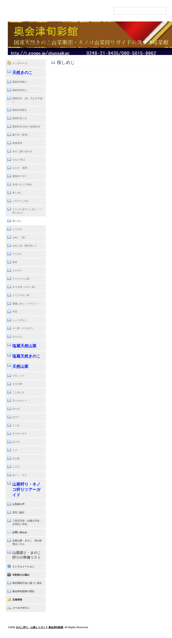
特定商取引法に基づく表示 (27, 583)
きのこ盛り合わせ (22, 151)
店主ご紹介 (18, 512)
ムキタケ (17, 270)
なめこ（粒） (19, 237)
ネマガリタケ (19, 433)
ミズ (14, 450)
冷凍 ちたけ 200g (21, 184)
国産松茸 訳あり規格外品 (26, 126)
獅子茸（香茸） (20, 134)
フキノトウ (18, 375)
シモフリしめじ (20, 201)
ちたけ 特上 (18, 159)
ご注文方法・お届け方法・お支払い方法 (27, 522)
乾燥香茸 (17, 143)
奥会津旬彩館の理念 (23, 591)
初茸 (14, 262)
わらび (16, 408)
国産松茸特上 (19, 90)
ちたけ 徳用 (19, 167)
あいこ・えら (19, 475)
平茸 (14, 311)
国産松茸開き (19, 110)
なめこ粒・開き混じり (24, 245)
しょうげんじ (19, 320)
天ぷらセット (19, 400)
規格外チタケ (19, 176)
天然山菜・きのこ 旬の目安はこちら (27, 542)
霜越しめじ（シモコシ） (25, 303)
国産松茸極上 (19, 81)
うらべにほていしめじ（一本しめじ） (27, 211)
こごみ (16, 425)
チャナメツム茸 (20, 278)
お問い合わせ (19, 532)
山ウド (16, 417)
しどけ (16, 466)
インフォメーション (23, 566)
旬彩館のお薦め (20, 574)
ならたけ (17, 336)
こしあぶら (18, 392)
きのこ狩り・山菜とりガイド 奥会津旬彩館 (39, 627)
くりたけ (17, 229)
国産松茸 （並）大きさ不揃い (27, 100)
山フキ (16, 441)
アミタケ (17, 254)
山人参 (16, 458)
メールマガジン (20, 607)
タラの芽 (17, 384)
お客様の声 (18, 504)
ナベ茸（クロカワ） (23, 328)
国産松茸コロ (19, 118)
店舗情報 (17, 599)
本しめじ (17, 192)
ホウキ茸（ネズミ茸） (24, 287)
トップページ (19, 63)
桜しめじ (17, 220)
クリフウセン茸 (20, 295)
